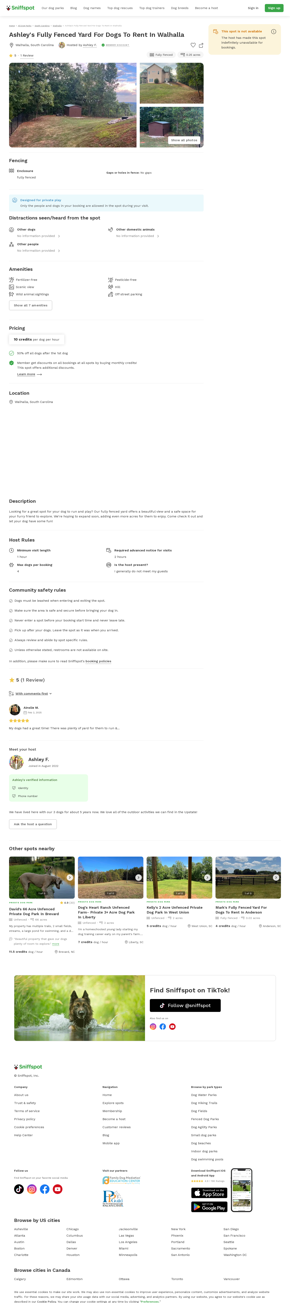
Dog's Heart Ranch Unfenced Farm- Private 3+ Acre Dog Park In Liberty (106, 912)
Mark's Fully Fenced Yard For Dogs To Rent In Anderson (241, 909)
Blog (73, 8)
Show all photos (184, 140)
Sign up (274, 8)
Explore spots (113, 1103)
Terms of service (27, 1111)
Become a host (206, 8)
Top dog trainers (152, 8)
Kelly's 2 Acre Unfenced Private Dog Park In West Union (175, 909)
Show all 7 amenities (30, 305)
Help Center (23, 1135)
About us (21, 1095)
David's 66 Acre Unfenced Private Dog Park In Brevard (34, 911)
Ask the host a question (33, 824)
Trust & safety (25, 1103)
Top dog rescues (120, 8)
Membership (112, 1111)
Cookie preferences (29, 1127)
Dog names (92, 8)
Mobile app (111, 1143)
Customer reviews (117, 1127)
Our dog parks (53, 8)
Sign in (253, 8)
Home (107, 1095)
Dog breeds (179, 8)
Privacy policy (24, 1119)
